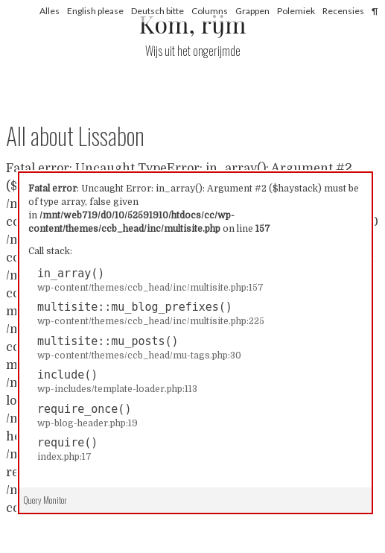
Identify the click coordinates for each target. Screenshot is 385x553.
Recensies (343, 10)
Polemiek (296, 10)
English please (95, 10)
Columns (209, 10)
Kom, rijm (192, 23)
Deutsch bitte (157, 10)
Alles (49, 10)
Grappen (252, 10)
